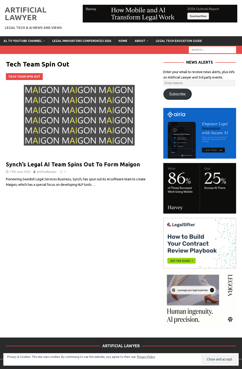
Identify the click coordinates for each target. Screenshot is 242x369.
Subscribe (177, 94)
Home (122, 40)
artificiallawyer (47, 171)
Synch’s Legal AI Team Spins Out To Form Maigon (73, 164)
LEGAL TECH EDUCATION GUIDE (179, 40)
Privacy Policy (146, 356)
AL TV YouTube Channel (23, 40)
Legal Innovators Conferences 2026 (81, 40)
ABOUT (140, 40)
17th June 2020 (20, 171)
